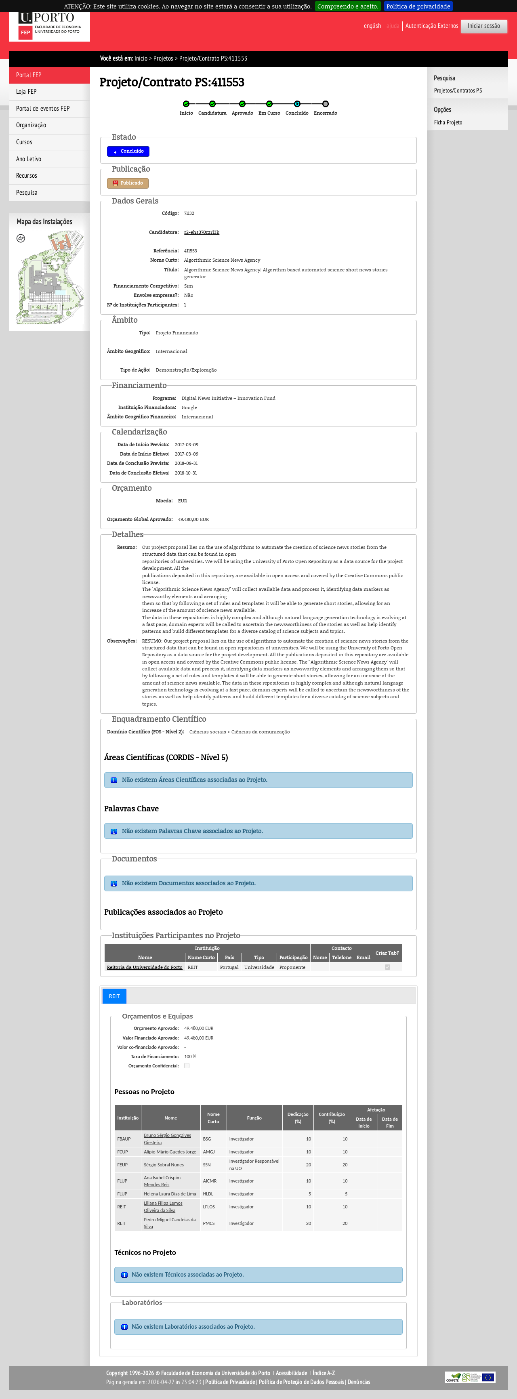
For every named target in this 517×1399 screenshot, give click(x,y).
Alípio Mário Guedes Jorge (170, 1152)
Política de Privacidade (230, 1382)
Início (141, 59)
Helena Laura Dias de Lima (170, 1194)
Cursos (24, 142)
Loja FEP (26, 92)
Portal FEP (29, 75)
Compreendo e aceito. (347, 6)
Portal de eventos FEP (43, 109)
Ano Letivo (29, 159)
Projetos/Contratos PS (458, 90)
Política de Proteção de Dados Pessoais (301, 1382)
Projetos (163, 59)
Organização (31, 125)
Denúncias (359, 1382)
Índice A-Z (324, 1373)
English (372, 26)
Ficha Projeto (448, 122)
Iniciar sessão (484, 26)
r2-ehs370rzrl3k (201, 232)
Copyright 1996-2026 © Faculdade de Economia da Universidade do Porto (188, 1373)
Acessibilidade (291, 1373)
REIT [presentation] (114, 996)
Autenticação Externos (432, 26)
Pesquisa (27, 193)
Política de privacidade (418, 6)
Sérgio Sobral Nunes (164, 1165)
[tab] (114, 996)
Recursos (27, 176)
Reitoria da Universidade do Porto (145, 967)
